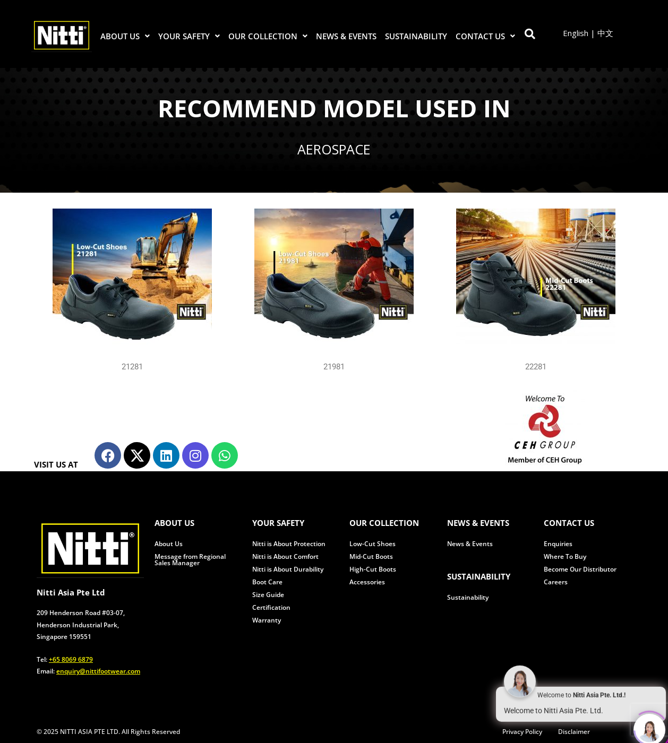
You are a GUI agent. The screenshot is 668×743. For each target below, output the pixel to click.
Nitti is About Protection (289, 543)
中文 (605, 33)
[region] (334, 130)
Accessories (367, 581)
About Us (169, 543)
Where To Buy (565, 556)
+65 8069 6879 (71, 659)
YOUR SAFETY (189, 36)
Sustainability (468, 597)
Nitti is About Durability (287, 569)
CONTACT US (485, 36)
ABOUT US (125, 36)
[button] (125, 36)
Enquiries (558, 543)
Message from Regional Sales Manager (190, 559)
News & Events (470, 543)
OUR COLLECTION (267, 36)
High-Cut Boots (372, 569)
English (575, 33)
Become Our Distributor (580, 569)
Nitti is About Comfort (285, 556)
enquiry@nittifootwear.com (98, 671)
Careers (556, 581)
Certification (271, 607)
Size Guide (268, 594)
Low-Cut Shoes (372, 543)
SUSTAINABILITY (416, 36)
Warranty (266, 620)
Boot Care (267, 581)
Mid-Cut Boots (371, 556)
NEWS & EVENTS (346, 36)
